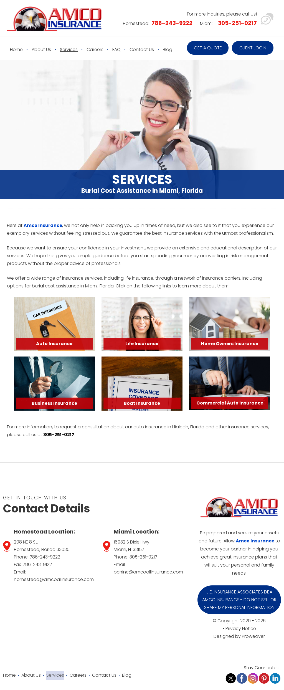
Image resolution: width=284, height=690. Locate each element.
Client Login (252, 48)
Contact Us (142, 49)
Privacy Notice (240, 628)
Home (16, 49)
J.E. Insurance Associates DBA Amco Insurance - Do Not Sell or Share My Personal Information (239, 600)
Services (69, 49)
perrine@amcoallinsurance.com (148, 572)
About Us (41, 49)
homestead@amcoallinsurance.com (54, 579)
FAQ (116, 49)
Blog (167, 49)
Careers (95, 49)
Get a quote (208, 48)
